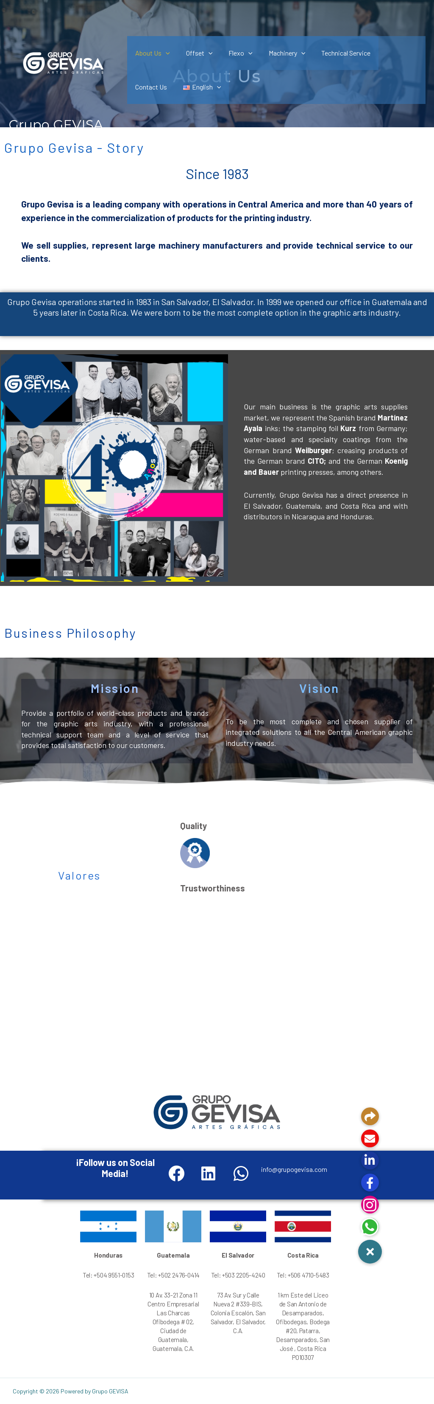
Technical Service (334, 53)
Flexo (234, 53)
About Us (151, 53)
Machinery (278, 53)
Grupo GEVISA (55, 125)
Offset (195, 53)
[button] (370, 1252)
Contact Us (388, 53)
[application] (164, 53)
